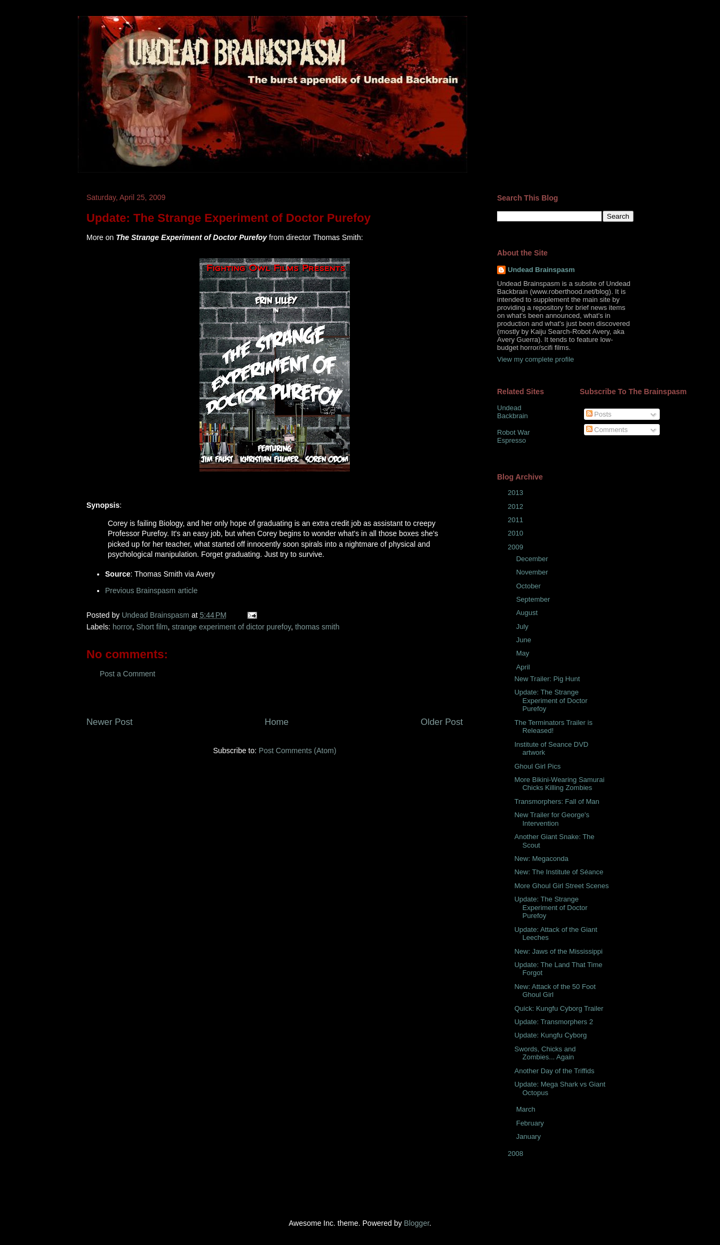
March (527, 1109)
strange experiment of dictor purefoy (231, 626)
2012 (516, 506)
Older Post (442, 722)
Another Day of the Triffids (554, 1071)
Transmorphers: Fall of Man (556, 801)
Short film (151, 626)
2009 (516, 547)
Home (277, 722)
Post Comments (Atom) (297, 750)
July (523, 626)
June (524, 640)
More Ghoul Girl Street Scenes (561, 886)
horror (122, 626)
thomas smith (317, 626)
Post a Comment (127, 673)
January (529, 1136)
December (533, 559)
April (524, 667)
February (531, 1123)
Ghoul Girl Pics (537, 766)
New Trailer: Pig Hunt (547, 679)
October (529, 586)
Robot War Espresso (513, 436)
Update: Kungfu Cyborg (550, 1035)
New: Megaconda (541, 859)
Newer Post (109, 722)
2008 (516, 1154)
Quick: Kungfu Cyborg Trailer (558, 1008)
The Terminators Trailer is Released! (553, 727)
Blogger (416, 1223)
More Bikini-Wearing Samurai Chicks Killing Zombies (559, 784)
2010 (516, 533)
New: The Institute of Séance (558, 872)
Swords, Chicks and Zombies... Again (544, 1053)
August (528, 613)
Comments (607, 430)
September (534, 599)
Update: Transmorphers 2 (553, 1022)
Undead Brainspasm (541, 270)
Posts (599, 414)
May (523, 653)
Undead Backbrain (512, 412)
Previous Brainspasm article (151, 590)
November (533, 572)
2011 (516, 520)
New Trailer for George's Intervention (551, 819)
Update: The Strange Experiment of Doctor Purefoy (550, 700)
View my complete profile (535, 359)
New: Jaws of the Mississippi (558, 951)
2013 (516, 493)
